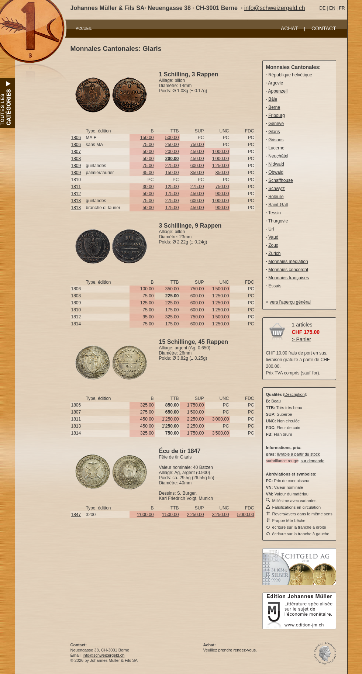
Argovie (275, 83)
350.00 (197, 172)
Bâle (272, 99)
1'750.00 (195, 405)
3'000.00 (220, 419)
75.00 (148, 144)
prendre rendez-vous (237, 650)
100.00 (147, 288)
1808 (76, 158)
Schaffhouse (280, 180)
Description (295, 394)
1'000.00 (220, 151)
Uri (271, 229)
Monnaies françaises (288, 277)
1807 (76, 151)
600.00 (197, 165)
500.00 (172, 137)
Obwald (275, 172)
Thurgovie (278, 221)
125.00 (172, 186)
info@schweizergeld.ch (274, 8)
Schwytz (276, 188)
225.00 (172, 302)
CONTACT (323, 28)
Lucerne (276, 148)
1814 (76, 323)
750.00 (197, 144)
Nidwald (276, 164)
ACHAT (289, 28)
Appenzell (278, 91)
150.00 (147, 137)
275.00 (172, 165)
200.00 (172, 151)
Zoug (273, 245)
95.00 (148, 316)
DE (323, 8)
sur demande (312, 461)
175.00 (172, 193)
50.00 (148, 151)
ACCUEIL (84, 29)
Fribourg (276, 115)
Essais (274, 285)
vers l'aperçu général (290, 302)
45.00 (148, 172)
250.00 (172, 144)
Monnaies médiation (288, 261)
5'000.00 (245, 514)
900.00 (222, 193)
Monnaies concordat (288, 269)
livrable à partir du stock (298, 454)
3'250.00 (220, 514)
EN (332, 8)
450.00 (197, 151)
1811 (76, 186)
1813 (76, 200)
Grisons (275, 139)
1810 (76, 309)
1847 (76, 514)
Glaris (274, 131)
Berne (274, 107)
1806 (76, 137)
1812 (76, 193)
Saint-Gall (278, 204)
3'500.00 (220, 433)
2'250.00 (195, 419)
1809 (76, 165)
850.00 (222, 172)
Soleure (275, 196)
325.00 (172, 316)
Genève (276, 123)
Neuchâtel (278, 156)
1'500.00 (220, 288)
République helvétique (290, 74)
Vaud (273, 237)
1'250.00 (220, 165)
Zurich (274, 253)
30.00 (148, 186)
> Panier (301, 339)
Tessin (274, 212)
